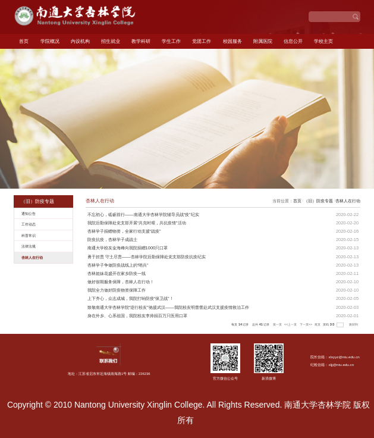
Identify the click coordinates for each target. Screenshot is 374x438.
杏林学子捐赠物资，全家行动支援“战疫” (124, 231)
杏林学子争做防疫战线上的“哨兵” (118, 265)
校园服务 (232, 41)
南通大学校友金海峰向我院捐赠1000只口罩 (127, 248)
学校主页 (323, 41)
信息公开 (293, 41)
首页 (24, 41)
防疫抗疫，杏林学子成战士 (112, 239)
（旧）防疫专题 (318, 201)
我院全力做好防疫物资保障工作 (116, 290)
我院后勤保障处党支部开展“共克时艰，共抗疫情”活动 (136, 223)
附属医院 (262, 41)
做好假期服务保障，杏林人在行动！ (120, 281)
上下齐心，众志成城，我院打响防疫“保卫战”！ (130, 298)
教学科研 (140, 41)
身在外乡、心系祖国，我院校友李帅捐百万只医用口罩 (137, 315)
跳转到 (354, 324)
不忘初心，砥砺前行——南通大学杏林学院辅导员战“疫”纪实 (143, 214)
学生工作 (171, 41)
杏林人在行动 (347, 201)
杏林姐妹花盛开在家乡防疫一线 (116, 273)
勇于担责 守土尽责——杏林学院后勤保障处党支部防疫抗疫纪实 (146, 256)
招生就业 (110, 41)
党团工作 (201, 41)
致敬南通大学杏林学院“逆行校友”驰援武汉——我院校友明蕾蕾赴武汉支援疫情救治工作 (168, 307)
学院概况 (49, 41)
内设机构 (80, 41)
